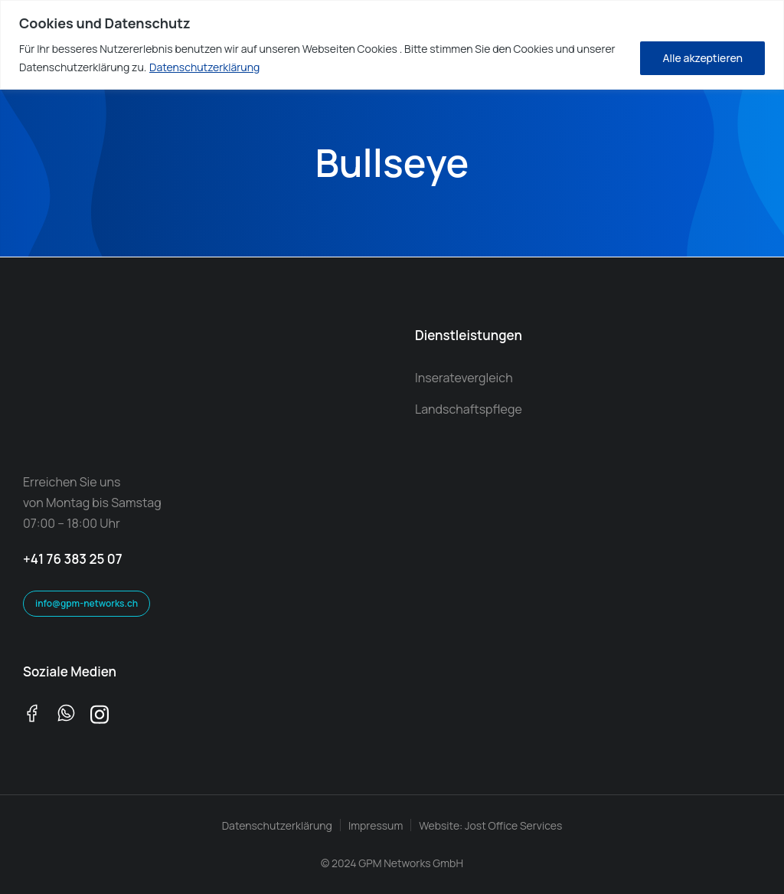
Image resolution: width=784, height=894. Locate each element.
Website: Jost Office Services (490, 825)
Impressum (375, 825)
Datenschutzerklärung (204, 67)
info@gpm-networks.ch (86, 603)
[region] (392, 45)
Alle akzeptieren (702, 58)
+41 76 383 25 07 (72, 559)
